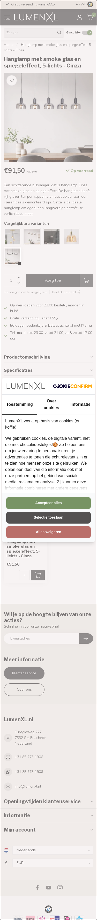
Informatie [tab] (80, 404)
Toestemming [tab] (19, 404)
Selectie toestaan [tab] (48, 517)
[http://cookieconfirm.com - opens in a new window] (72, 386)
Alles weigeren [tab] (48, 532)
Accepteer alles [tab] (48, 503)
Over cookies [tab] (51, 404)
